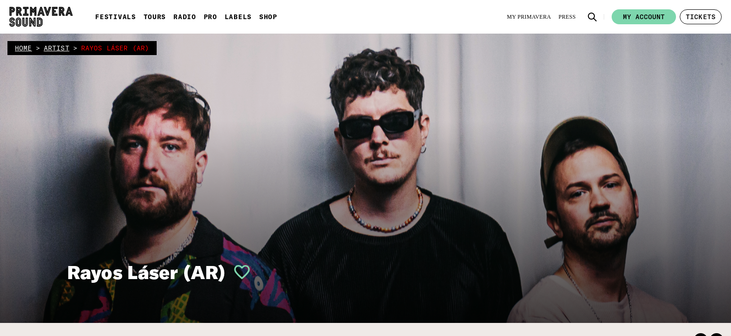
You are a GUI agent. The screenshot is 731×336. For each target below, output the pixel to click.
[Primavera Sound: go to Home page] (41, 17)
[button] (592, 16)
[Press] (567, 17)
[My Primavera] (529, 17)
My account (644, 17)
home (23, 48)
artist (56, 48)
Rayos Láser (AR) (146, 272)
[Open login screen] (238, 272)
